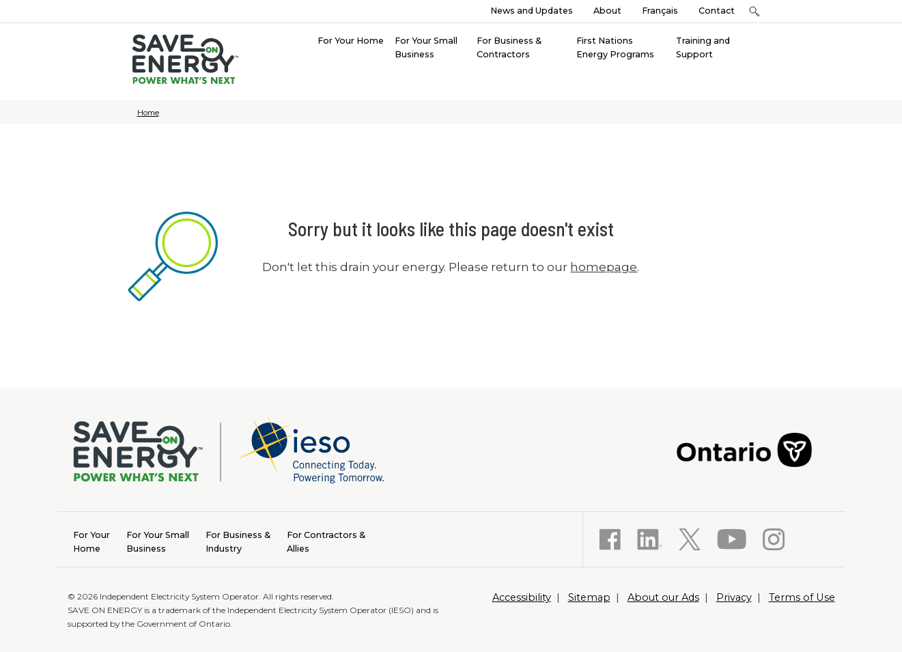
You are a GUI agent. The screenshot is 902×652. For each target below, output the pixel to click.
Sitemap (589, 597)
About (607, 10)
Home (148, 112)
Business (157, 541)
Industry (238, 541)
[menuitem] (350, 39)
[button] (755, 11)
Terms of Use (802, 597)
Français (660, 10)
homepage (603, 267)
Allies (326, 541)
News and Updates (531, 10)
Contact (717, 10)
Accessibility (521, 597)
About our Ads (663, 597)
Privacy (734, 597)
